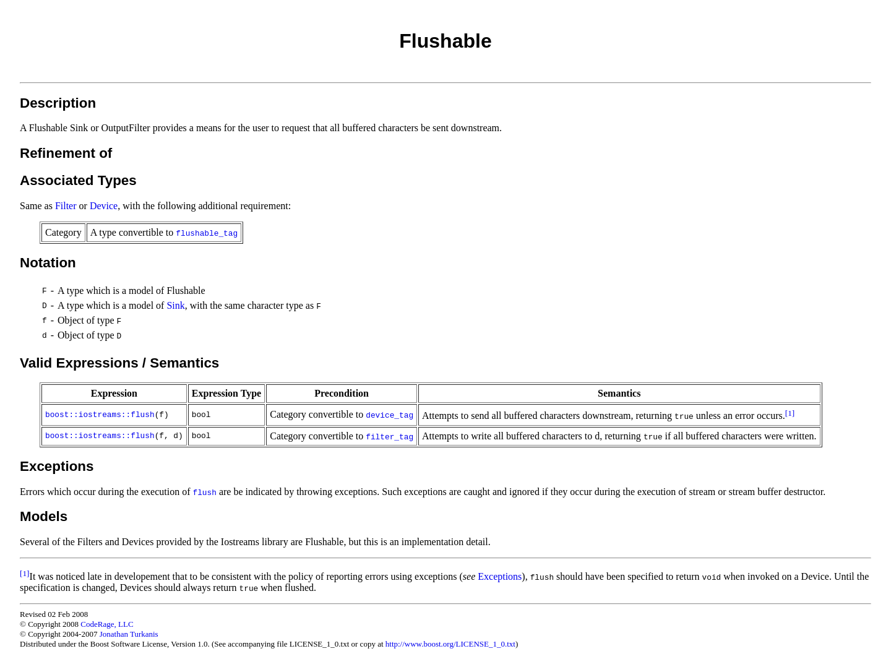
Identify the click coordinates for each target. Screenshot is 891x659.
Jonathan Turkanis (129, 634)
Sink (175, 305)
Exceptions (500, 576)
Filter (66, 205)
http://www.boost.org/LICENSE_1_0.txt (450, 643)
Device (104, 205)
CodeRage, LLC (106, 624)
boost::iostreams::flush (100, 415)
